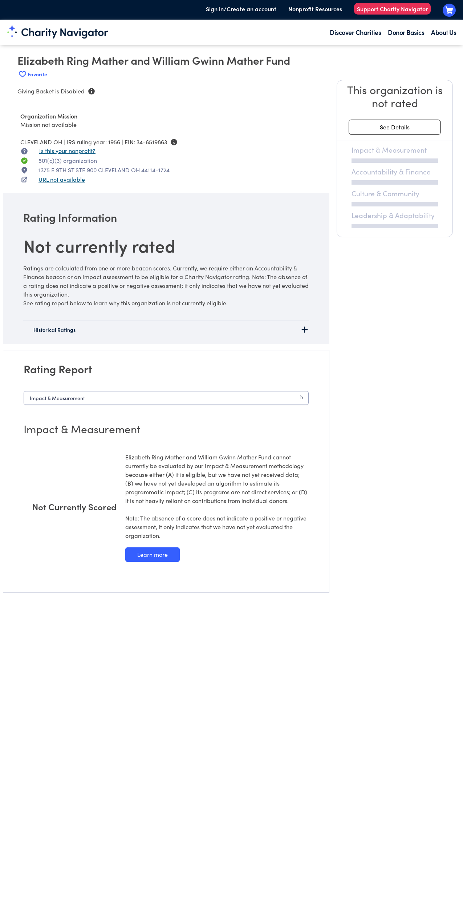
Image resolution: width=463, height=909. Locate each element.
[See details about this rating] (394, 127)
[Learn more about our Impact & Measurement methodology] (152, 554)
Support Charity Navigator (392, 9)
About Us (443, 32)
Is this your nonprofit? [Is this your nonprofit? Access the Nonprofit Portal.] (67, 150)
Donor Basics (406, 32)
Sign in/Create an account (241, 9)
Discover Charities (355, 32)
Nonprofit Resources (315, 9)
